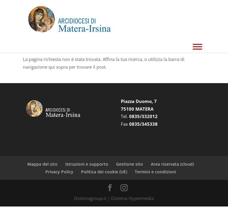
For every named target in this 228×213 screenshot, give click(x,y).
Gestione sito (129, 164)
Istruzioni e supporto (86, 164)
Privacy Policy (59, 172)
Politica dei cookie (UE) (104, 172)
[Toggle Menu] (197, 47)
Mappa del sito (42, 164)
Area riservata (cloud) (172, 164)
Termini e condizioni (155, 172)
